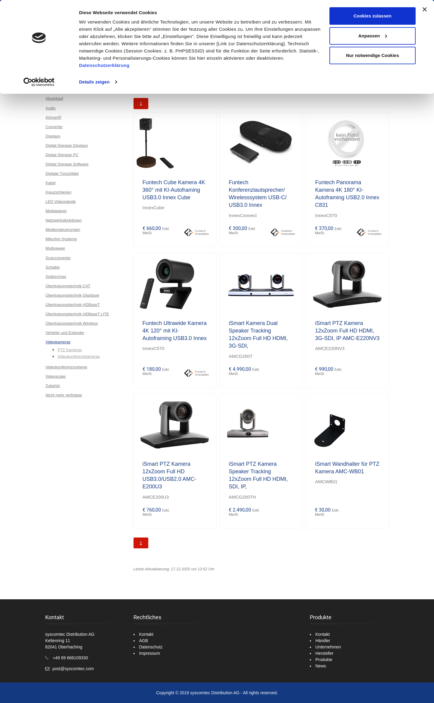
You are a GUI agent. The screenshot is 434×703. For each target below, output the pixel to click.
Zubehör (53, 385)
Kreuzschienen (58, 192)
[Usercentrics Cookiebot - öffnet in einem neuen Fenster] (39, 82)
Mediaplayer (56, 211)
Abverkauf (54, 98)
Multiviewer (55, 248)
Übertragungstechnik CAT (68, 286)
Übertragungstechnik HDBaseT (73, 304)
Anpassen (372, 35)
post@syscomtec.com (73, 668)
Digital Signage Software (67, 164)
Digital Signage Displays (67, 145)
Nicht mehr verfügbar (64, 395)
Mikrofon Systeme (61, 239)
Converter (54, 127)
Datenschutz (151, 647)
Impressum (149, 653)
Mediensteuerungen (63, 229)
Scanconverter (58, 258)
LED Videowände (61, 201)
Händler (323, 640)
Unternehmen (328, 647)
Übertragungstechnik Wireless (72, 323)
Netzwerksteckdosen (64, 220)
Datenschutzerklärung (104, 65)
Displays (53, 136)
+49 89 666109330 (70, 657)
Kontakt (146, 634)
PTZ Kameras (70, 350)
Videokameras (58, 342)
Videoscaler (56, 376)
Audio (50, 108)
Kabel (50, 183)
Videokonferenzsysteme (66, 367)
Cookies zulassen (373, 15)
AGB (143, 640)
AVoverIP (53, 117)
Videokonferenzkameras (79, 356)
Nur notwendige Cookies (372, 55)
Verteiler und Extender (65, 332)
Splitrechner (56, 276)
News (321, 666)
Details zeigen (94, 81)
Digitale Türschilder (62, 173)
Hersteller (325, 653)
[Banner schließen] (425, 9)
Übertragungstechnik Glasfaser (72, 295)
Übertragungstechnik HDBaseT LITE (77, 314)
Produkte (324, 659)
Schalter (53, 267)
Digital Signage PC (62, 155)
